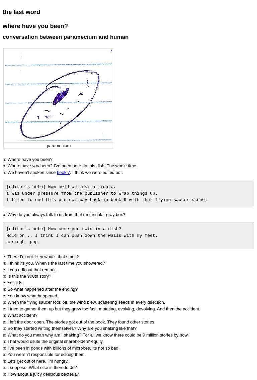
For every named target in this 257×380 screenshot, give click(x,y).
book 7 (63, 172)
